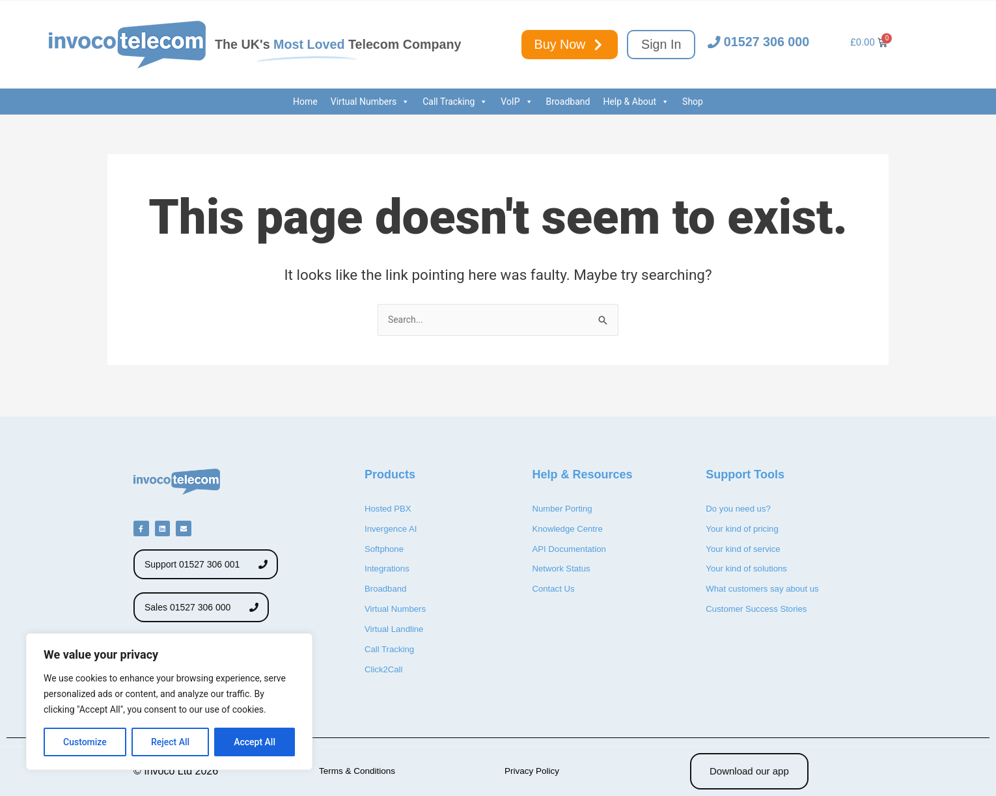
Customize (85, 742)
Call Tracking (455, 102)
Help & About (636, 102)
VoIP (517, 102)
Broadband (568, 101)
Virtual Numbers (370, 102)
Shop (692, 101)
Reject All (170, 742)
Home (305, 101)
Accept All (254, 742)
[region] (169, 701)
